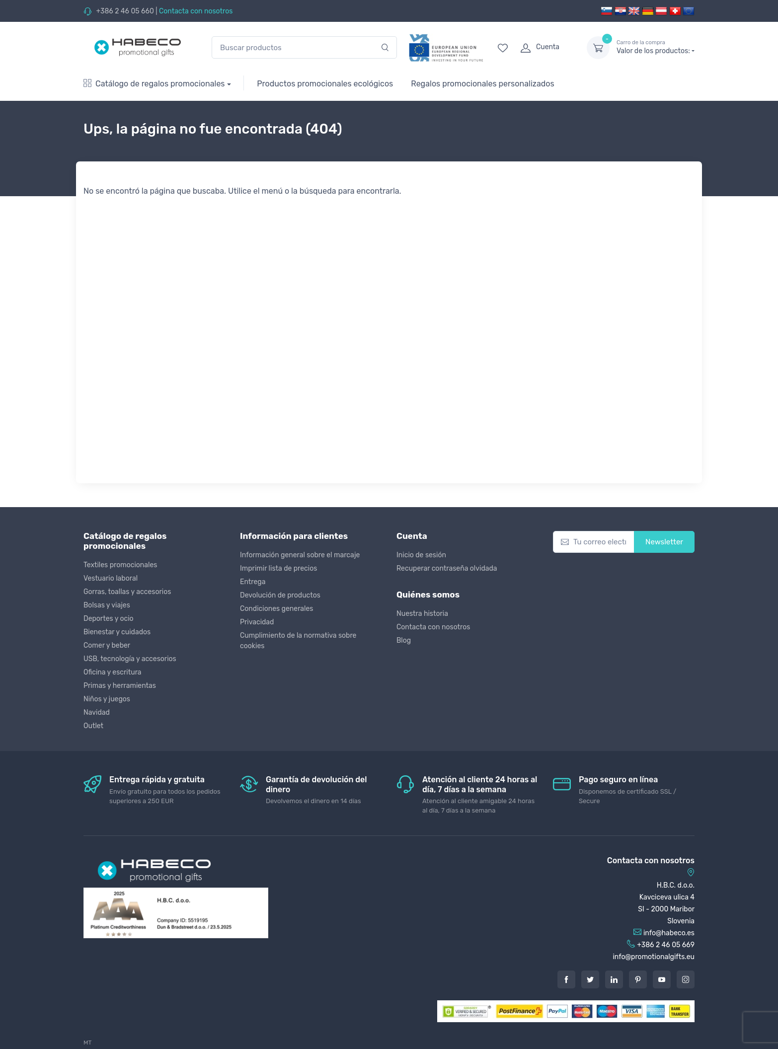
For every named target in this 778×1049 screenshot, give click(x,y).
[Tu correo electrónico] (593, 542)
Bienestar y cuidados (117, 632)
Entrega (252, 582)
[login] (544, 47)
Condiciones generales (276, 608)
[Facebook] (566, 979)
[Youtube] (662, 979)
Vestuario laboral (110, 578)
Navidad (96, 712)
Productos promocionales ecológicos (325, 83)
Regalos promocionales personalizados (482, 83)
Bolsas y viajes (106, 605)
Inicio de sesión (421, 555)
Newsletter (664, 541)
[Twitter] (590, 979)
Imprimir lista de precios (278, 568)
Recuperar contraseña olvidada (446, 568)
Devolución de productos (280, 595)
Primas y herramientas (119, 685)
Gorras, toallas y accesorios (127, 592)
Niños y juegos (106, 699)
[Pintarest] (638, 979)
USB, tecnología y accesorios (129, 659)
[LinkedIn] (614, 979)
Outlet (93, 726)
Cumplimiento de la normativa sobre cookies (298, 640)
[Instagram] (686, 979)
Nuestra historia (422, 613)
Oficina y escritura (112, 672)
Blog (403, 640)
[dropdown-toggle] (598, 47)
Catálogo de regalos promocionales (154, 83)
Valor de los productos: (656, 47)
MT (87, 1042)
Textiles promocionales (120, 565)
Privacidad (257, 622)
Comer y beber (106, 645)
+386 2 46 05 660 (125, 11)
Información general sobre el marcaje (300, 555)
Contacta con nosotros (196, 11)
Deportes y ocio (108, 618)
